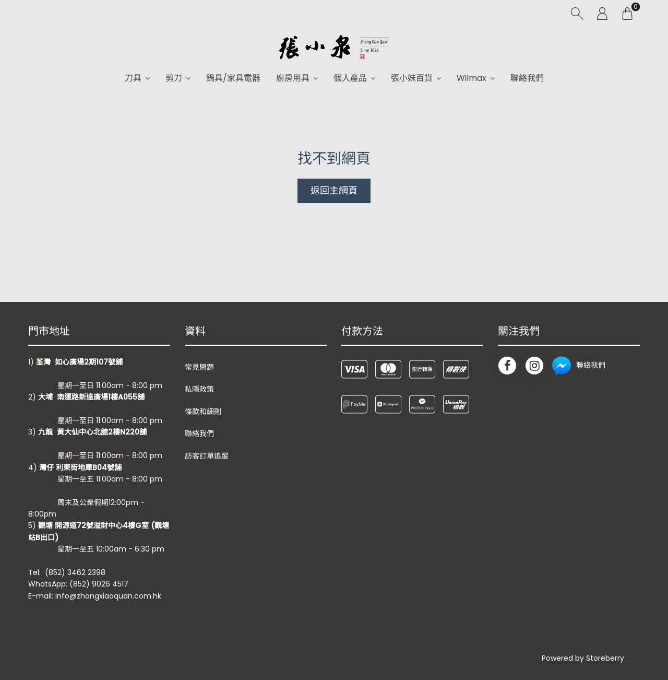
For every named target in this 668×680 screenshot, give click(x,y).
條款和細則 (203, 411)
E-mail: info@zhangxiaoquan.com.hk (94, 596)
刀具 (133, 78)
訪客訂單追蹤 (207, 456)
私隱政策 (199, 389)
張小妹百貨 (412, 78)
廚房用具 (292, 78)
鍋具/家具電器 (233, 78)
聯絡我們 (527, 78)
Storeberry (605, 658)
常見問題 (199, 367)
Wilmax (471, 78)
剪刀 (173, 78)
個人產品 (350, 78)
